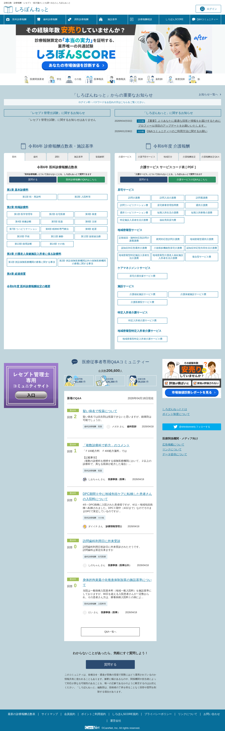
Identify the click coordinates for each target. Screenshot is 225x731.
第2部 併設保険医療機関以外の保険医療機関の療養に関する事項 (82, 262)
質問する (33, 179)
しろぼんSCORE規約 (125, 714)
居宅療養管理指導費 (167, 205)
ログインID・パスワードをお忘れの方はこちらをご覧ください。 (112, 102)
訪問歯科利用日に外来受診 (101, 541)
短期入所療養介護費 (201, 212)
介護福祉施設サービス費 (142, 294)
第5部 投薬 (57, 221)
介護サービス (125, 157)
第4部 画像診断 (23, 221)
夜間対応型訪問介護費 (168, 239)
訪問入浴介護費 (168, 197)
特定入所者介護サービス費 (142, 320)
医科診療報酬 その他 (94, 518)
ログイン (208, 8)
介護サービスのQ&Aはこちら (192, 179)
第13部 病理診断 (23, 243)
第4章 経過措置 (16, 273)
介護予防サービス (146, 157)
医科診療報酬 (19, 19)
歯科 (35, 157)
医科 (14, 157)
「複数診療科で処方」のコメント (106, 445)
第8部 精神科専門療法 (57, 229)
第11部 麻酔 (57, 236)
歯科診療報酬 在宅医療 (95, 557)
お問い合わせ (211, 714)
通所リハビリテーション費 (134, 212)
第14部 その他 (57, 243)
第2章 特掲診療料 (17, 207)
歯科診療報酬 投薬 (93, 426)
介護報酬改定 (189, 157)
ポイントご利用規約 (93, 714)
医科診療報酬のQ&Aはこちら (81, 179)
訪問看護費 (202, 197)
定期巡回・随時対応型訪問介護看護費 (134, 239)
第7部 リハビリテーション (23, 229)
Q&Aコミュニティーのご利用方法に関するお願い (177, 131)
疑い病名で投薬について (100, 411)
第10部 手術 (23, 236)
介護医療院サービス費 (142, 302)
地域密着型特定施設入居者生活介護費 (134, 257)
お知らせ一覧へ (208, 94)
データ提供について (174, 454)
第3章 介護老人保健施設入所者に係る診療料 (34, 253)
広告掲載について (173, 444)
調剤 (57, 157)
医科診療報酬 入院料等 (95, 604)
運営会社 (115, 720)
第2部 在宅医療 (57, 214)
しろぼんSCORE (174, 19)
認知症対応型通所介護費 (134, 248)
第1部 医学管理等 (23, 214)
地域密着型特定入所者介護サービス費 (142, 338)
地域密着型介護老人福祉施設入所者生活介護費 (168, 257)
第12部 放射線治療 (91, 236)
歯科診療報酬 (50, 19)
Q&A (207, 19)
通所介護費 (202, 205)
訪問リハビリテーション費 (134, 205)
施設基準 (112, 19)
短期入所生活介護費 (167, 212)
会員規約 (69, 714)
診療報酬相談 (145, 19)
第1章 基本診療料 (17, 189)
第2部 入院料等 (83, 196)
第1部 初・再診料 (31, 196)
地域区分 (168, 157)
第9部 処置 (91, 229)
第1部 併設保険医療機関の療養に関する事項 (31, 262)
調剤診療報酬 (81, 19)
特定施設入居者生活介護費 (134, 220)
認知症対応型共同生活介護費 (201, 248)
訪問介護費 (134, 197)
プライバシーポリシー (158, 714)
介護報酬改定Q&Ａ (211, 157)
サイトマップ (49, 714)
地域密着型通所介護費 (201, 239)
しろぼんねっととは (174, 409)
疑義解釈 (100, 157)
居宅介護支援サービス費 (142, 276)
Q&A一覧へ (110, 631)
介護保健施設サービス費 (193, 294)
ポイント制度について (176, 414)
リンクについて (172, 449)
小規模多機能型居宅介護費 (168, 248)
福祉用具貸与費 (168, 220)
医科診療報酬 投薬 (93, 471)
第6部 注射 (91, 221)
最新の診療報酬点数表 (21, 714)
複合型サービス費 (201, 256)
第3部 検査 (91, 214)
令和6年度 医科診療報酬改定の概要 (28, 286)
